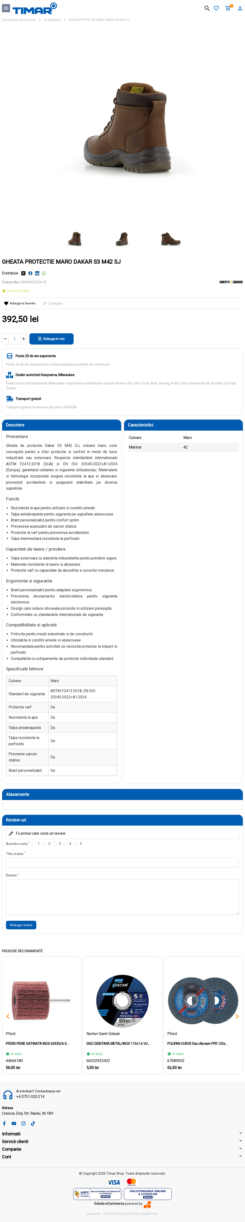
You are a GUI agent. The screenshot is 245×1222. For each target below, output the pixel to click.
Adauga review (21, 925)
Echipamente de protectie (19, 20)
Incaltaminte (52, 20)
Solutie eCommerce (109, 1204)
